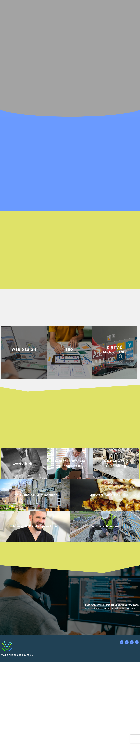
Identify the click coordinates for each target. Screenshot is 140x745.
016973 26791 (131, 695)
